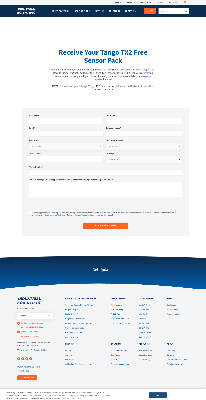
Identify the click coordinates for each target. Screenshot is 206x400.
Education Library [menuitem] (146, 355)
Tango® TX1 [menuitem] (144, 323)
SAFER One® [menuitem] (116, 314)
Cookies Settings (27, 378)
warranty (146, 76)
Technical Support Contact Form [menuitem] (79, 305)
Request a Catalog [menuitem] (175, 314)
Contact (160, 2)
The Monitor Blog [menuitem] (146, 350)
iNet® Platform (61, 11)
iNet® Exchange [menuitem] (117, 309)
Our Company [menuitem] (173, 350)
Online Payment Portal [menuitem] (74, 328)
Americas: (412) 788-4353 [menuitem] (32, 327)
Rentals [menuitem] (68, 350)
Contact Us (149, 11)
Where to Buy (145, 2)
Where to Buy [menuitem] (172, 309)
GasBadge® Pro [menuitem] (145, 332)
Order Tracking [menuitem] (71, 337)
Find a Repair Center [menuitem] (74, 314)
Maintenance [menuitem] (70, 359)
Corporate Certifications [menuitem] (177, 359)
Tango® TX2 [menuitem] (144, 328)
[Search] (174, 11)
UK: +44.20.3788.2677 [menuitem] (30, 336)
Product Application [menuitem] (119, 350)
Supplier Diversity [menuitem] (174, 364)
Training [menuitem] (68, 355)
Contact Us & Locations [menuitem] (32, 323)
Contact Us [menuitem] (171, 305)
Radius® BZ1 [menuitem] (144, 318)
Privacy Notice (80, 215)
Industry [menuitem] (114, 359)
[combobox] (66, 146)
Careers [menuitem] (170, 355)
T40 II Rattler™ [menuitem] (145, 337)
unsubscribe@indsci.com (57, 215)
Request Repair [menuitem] (72, 309)
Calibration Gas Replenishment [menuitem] (78, 364)
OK (157, 395)
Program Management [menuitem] (120, 364)
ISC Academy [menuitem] (144, 359)
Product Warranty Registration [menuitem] (78, 323)
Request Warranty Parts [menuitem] (75, 318)
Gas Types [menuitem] (115, 355)
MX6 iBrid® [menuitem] (143, 314)
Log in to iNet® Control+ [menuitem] (121, 323)
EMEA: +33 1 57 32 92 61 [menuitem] (31, 331)
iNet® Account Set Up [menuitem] (120, 318)
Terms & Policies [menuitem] (24, 370)
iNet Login (173, 2)
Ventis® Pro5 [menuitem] (144, 305)
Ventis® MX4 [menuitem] (144, 309)
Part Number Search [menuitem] (73, 332)
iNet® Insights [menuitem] (117, 305)
